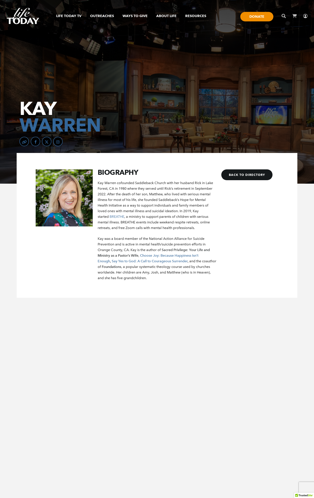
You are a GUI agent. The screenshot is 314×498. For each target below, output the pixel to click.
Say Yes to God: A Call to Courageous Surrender (150, 261)
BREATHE (117, 217)
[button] (247, 174)
